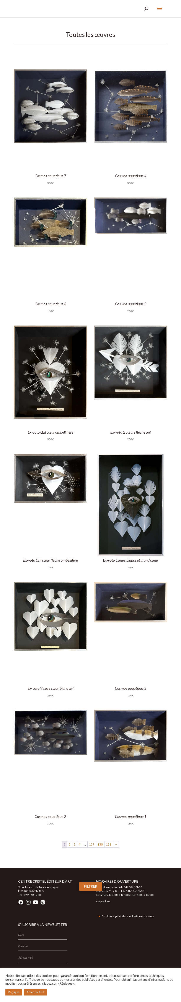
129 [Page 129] (91, 844)
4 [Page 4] (79, 844)
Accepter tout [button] (35, 992)
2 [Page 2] (69, 844)
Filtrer (90, 886)
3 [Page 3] (74, 844)
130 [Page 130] (100, 844)
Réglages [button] (13, 992)
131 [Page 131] (108, 844)
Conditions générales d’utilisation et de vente (128, 916)
